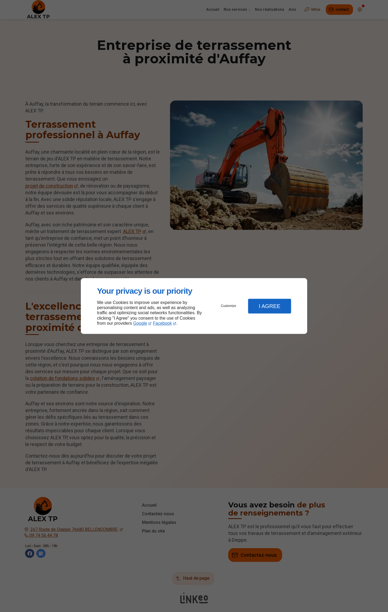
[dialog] (194, 306)
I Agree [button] (269, 306)
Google (140, 323)
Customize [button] (228, 306)
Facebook (162, 323)
